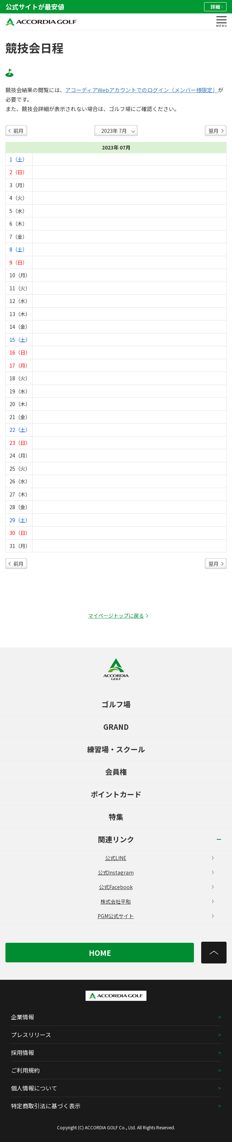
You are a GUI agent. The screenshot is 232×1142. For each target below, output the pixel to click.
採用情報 (22, 1052)
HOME (100, 952)
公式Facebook (156, 887)
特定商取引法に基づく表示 (45, 1105)
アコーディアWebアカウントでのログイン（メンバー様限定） (141, 90)
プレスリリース (31, 1034)
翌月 (213, 130)
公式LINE (159, 857)
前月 (18, 130)
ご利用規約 (25, 1070)
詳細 (217, 6)
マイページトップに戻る (116, 615)
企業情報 (22, 1016)
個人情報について (34, 1088)
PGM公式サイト (156, 916)
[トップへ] (214, 952)
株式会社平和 (157, 901)
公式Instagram (156, 872)
